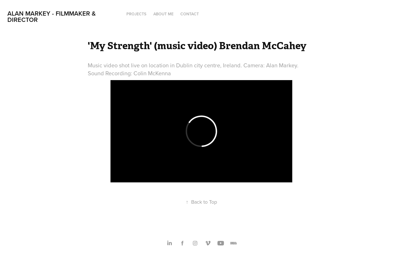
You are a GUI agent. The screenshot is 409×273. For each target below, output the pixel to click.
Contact (189, 14)
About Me (163, 14)
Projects (136, 14)
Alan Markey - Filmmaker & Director (52, 16)
